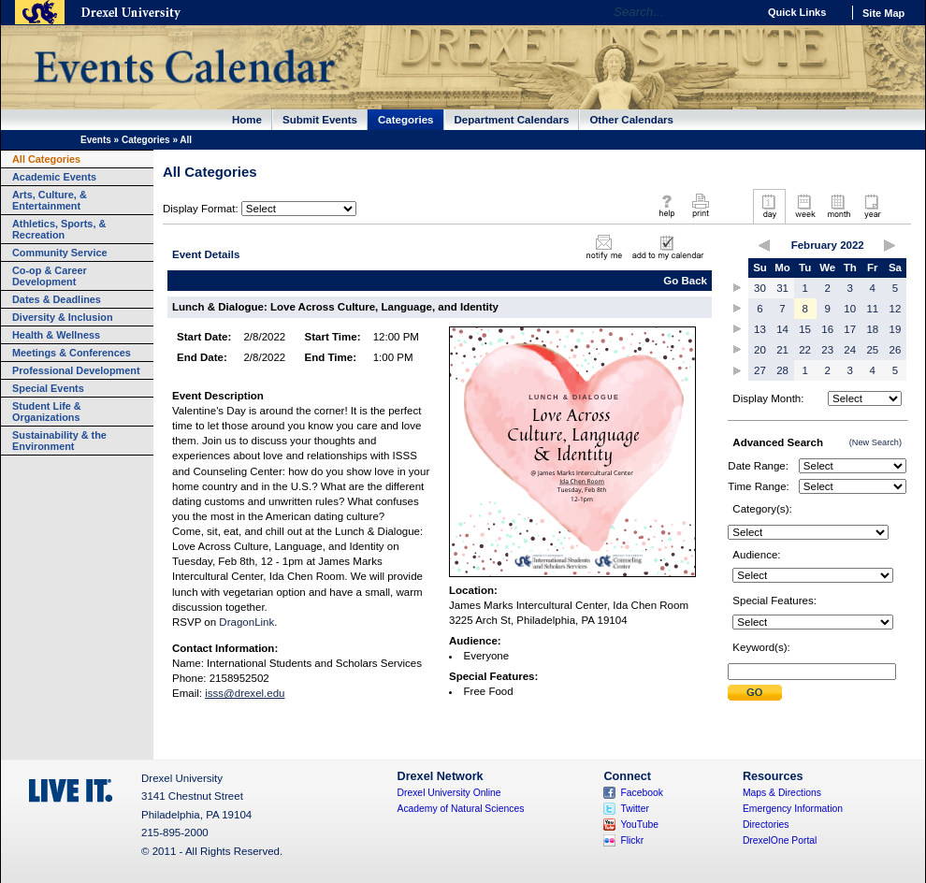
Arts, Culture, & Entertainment (49, 200)
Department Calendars (512, 119)
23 (827, 349)
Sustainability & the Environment (59, 440)
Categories (406, 119)
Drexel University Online (449, 793)
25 (872, 349)
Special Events (48, 388)
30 (760, 288)
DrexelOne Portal (780, 840)
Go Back (685, 280)
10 (850, 308)
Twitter (634, 808)
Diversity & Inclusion (62, 317)
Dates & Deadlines (56, 299)
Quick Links (797, 12)
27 (760, 370)
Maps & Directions (782, 793)
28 (782, 370)
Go (738, 12)
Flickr (632, 840)
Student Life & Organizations (46, 411)
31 (782, 288)
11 (872, 308)
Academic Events (54, 176)
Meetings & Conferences (71, 352)
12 (896, 308)
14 (782, 329)
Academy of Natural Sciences (461, 808)
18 (872, 329)
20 (760, 349)
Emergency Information (793, 808)
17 (850, 329)
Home (247, 119)
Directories (766, 824)
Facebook (641, 793)
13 (760, 329)
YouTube (639, 824)
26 (896, 349)
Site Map (883, 13)
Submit (755, 693)
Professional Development (76, 370)
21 (782, 349)
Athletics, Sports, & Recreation (59, 229)
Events (95, 140)
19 (896, 329)
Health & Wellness (56, 334)
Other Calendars (631, 119)
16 (827, 329)
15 (805, 329)
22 (805, 349)
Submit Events (319, 119)
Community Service (60, 252)
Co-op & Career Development (49, 276)
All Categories (46, 159)
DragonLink (246, 622)
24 (850, 349)
